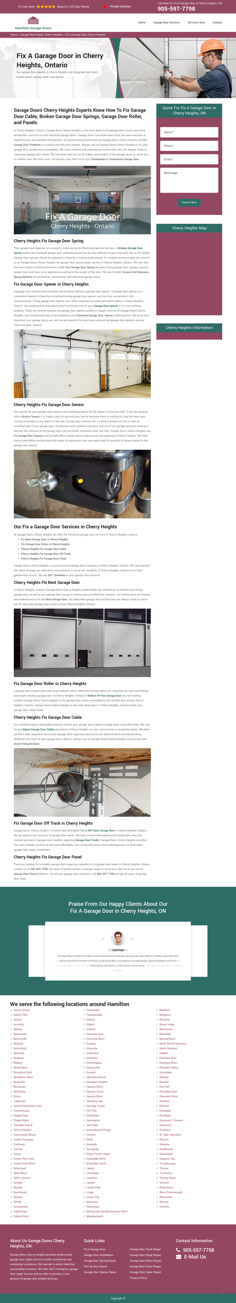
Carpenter (19, 1101)
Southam (164, 1130)
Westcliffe (165, 1197)
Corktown (19, 1144)
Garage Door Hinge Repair (145, 1255)
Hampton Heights (97, 1082)
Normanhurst (167, 1039)
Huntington (93, 1120)
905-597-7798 (176, 9)
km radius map (189, 273)
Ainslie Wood (22, 1010)
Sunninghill (166, 1154)
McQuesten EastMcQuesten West (107, 1212)
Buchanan (20, 1087)
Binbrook (19, 1053)
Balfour (18, 1029)
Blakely (18, 1063)
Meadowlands (94, 1216)
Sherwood (165, 1125)
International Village (98, 1130)
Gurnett (91, 1072)
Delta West (20, 1173)
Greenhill (91, 1058)
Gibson (90, 1020)
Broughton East (23, 1072)
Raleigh (164, 1077)
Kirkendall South (96, 1164)
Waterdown (166, 1188)
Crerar (17, 1154)
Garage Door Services (167, 23)
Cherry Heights (23, 1130)
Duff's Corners (22, 1178)
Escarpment (21, 1207)
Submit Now (189, 202)
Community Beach (25, 1135)
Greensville (93, 1068)
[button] (107, 938)
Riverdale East (168, 1092)
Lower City (92, 1197)
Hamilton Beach (96, 1077)
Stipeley (164, 1144)
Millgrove (165, 1015)
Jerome (91, 1135)
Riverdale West (168, 1096)
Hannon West (94, 1096)
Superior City (167, 1159)
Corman (18, 1149)
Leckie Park (93, 1188)
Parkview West (168, 1063)
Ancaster (19, 1024)
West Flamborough (170, 1192)
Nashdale (165, 1034)
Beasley (18, 1044)
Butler (17, 1096)
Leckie (90, 1183)
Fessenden (93, 1010)
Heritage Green (95, 1106)
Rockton (164, 1101)
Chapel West (21, 1120)
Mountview (166, 1029)
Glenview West (95, 1039)
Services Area (196, 23)
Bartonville (20, 1039)
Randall (164, 1082)
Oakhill (163, 1053)
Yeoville (164, 1207)
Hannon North (94, 1087)
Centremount (21, 1111)
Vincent (164, 1183)
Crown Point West (24, 1164)
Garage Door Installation (98, 1255)
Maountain (92, 1207)
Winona (164, 1202)
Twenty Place (167, 1178)
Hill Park (91, 1111)
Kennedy (91, 1144)
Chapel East (21, 1116)
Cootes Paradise (24, 1140)
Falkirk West (21, 1216)
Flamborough (94, 1015)
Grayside (91, 1048)
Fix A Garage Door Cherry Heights (85, 35)
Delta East (20, 1168)
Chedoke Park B (23, 1125)
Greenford (92, 1053)
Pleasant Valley (168, 1068)
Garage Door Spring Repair (100, 1261)
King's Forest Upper (98, 1154)
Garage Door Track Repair (145, 1249)
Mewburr (164, 1010)
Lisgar (90, 1192)
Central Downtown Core (28, 1106)
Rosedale (165, 1111)
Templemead (167, 1164)
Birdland (19, 1058)
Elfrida (17, 1202)
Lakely (90, 1168)
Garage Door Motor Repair (146, 1261)
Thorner (164, 1168)
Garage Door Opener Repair (100, 1272)
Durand (18, 1188)
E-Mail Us (195, 1257)
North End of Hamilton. (173, 1044)
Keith (89, 1140)
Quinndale (165, 1072)
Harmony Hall (94, 1101)
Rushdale (165, 1116)
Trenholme (165, 1173)
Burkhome (20, 1092)
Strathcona (166, 1149)
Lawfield (91, 1178)
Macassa (92, 1202)
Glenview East (95, 1034)
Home (141, 23)
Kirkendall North (96, 1159)
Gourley (91, 1044)
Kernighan (92, 1149)
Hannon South (94, 1092)
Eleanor (18, 1197)
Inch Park (92, 1125)
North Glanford (168, 1048)
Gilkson (91, 1029)
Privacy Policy (138, 1278)
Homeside (92, 1116)
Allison (18, 1020)
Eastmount (20, 1192)
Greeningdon (94, 1063)
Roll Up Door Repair (96, 1267)
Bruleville (19, 1082)
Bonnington (20, 1068)
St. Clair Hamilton (170, 1135)
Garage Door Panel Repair (145, 1267)
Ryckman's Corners (171, 1120)
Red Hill (164, 1087)
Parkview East (167, 1058)
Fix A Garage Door (94, 1249)
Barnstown (20, 1034)
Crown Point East (24, 1159)
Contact (217, 23)
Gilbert (90, 1024)
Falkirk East (21, 1212)
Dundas (18, 1183)
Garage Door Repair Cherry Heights (41, 35)
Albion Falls (21, 1015)
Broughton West (23, 1077)
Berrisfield (20, 1048)
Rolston (164, 1106)
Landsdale (92, 1173)
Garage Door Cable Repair (145, 1272)
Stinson (164, 1140)
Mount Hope (166, 1024)
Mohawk (164, 1020)
